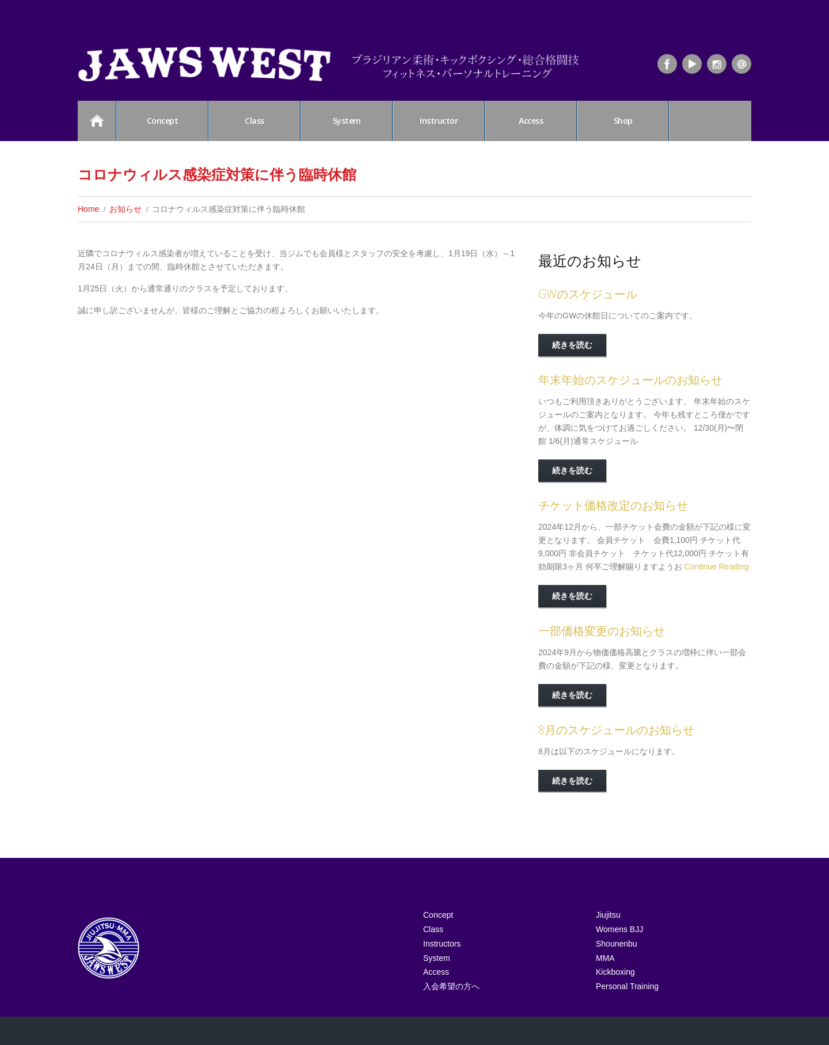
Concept (162, 120)
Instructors (442, 955)
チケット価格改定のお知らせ (613, 505)
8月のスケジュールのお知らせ (616, 730)
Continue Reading (717, 566)
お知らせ (125, 209)
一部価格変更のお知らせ (601, 631)
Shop (623, 120)
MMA (605, 974)
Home (88, 209)
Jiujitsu (608, 917)
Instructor (439, 120)
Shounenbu (616, 955)
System (347, 120)
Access (531, 120)
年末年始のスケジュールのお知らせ (630, 379)
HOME (97, 120)
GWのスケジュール (587, 294)
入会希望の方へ (451, 1012)
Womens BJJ (619, 936)
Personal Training (627, 1012)
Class (254, 120)
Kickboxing (615, 993)
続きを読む (572, 344)
